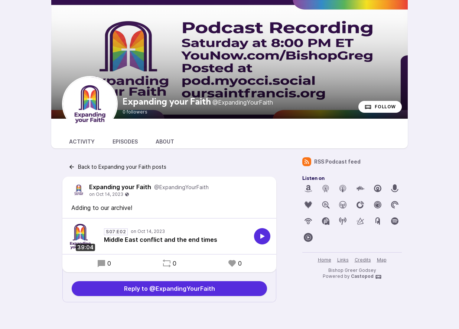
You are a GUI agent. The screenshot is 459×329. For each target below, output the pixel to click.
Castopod (366, 276)
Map (382, 260)
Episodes (125, 141)
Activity (82, 141)
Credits (363, 260)
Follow (380, 107)
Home (324, 260)
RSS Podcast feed (331, 161)
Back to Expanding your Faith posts (117, 167)
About (165, 141)
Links (343, 260)
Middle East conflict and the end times (160, 239)
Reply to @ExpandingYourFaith (169, 288)
